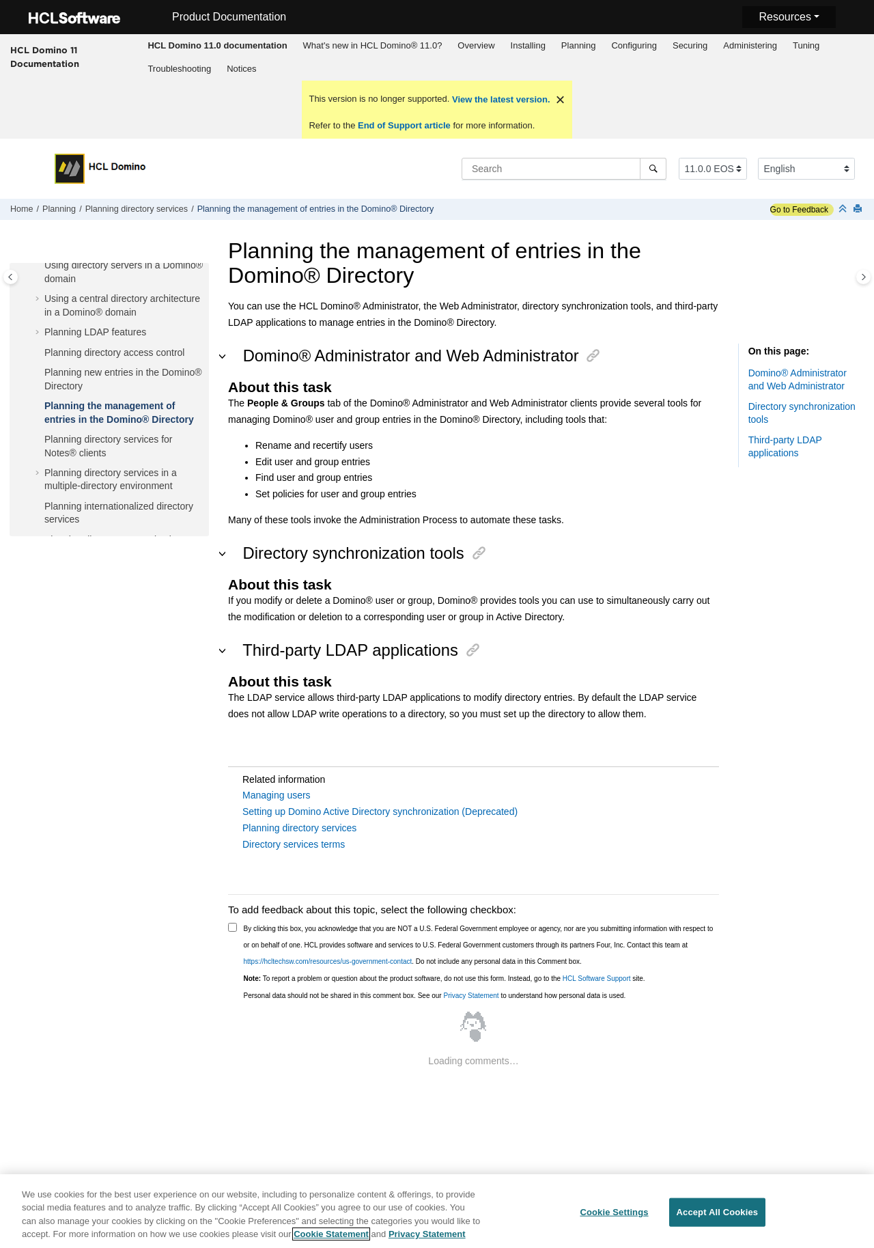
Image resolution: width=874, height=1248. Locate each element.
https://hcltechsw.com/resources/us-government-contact (328, 961)
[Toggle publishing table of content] (10, 277)
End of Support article (404, 125)
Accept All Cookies (718, 1212)
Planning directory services (136, 209)
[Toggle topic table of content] (863, 277)
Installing (528, 45)
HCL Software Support (597, 978)
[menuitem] (217, 45)
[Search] (653, 169)
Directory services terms (293, 844)
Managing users (276, 795)
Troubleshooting (179, 69)
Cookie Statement (331, 1235)
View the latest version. (499, 99)
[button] (38, 266)
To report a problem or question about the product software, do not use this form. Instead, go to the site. (444, 978)
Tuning (806, 45)
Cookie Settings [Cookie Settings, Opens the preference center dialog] (614, 1212)
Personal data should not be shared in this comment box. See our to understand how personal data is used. (435, 995)
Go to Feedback (799, 209)
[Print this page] (859, 209)
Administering (750, 45)
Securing (690, 45)
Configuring (634, 45)
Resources (784, 17)
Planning (578, 45)
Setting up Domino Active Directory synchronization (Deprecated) (380, 811)
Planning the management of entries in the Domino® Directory (315, 209)
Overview (475, 45)
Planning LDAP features (95, 332)
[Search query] (564, 169)
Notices (241, 69)
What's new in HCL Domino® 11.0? (372, 45)
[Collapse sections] (844, 209)
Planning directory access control (114, 352)
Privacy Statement (470, 995)
